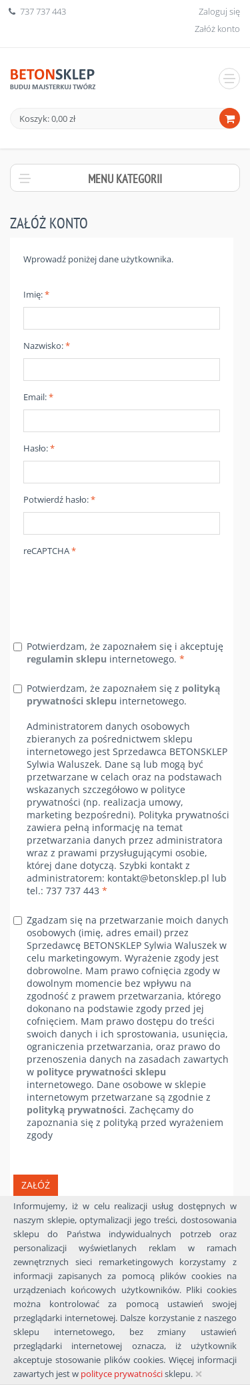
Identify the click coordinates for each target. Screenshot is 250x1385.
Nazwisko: (46, 346)
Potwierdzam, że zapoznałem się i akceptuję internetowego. (125, 652)
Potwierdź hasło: (59, 499)
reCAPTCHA (49, 551)
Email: (38, 397)
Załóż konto (217, 29)
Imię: (36, 294)
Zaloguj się (219, 11)
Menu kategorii (125, 178)
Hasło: (39, 448)
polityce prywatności (122, 1374)
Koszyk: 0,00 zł (47, 119)
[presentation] (124, 589)
